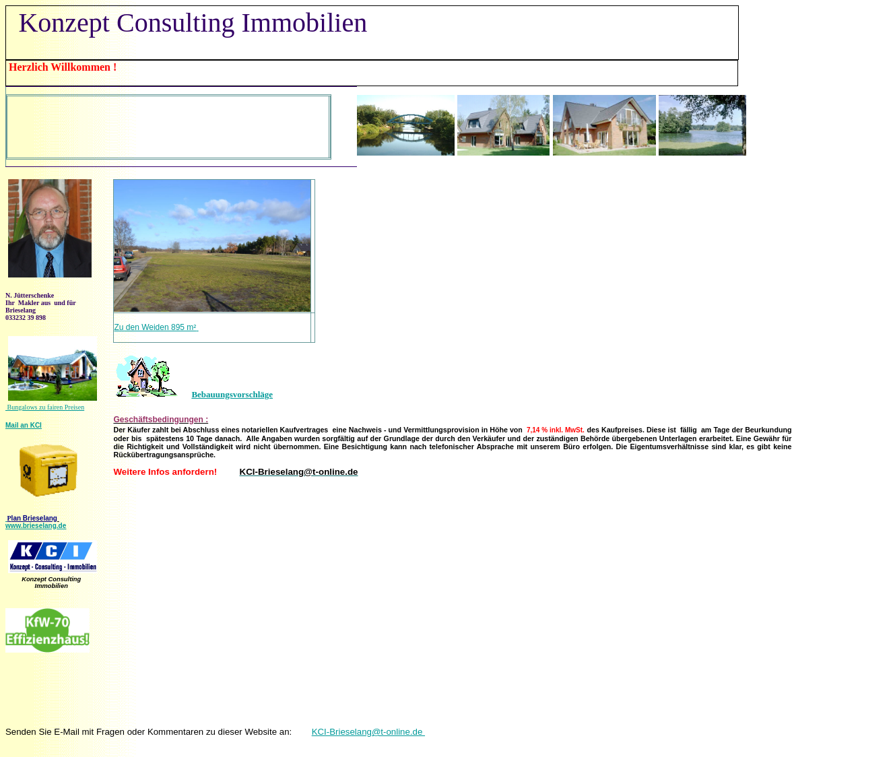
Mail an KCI (23, 425)
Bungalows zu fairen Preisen (44, 407)
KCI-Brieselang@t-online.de (368, 732)
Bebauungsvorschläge (232, 394)
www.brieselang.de (35, 525)
